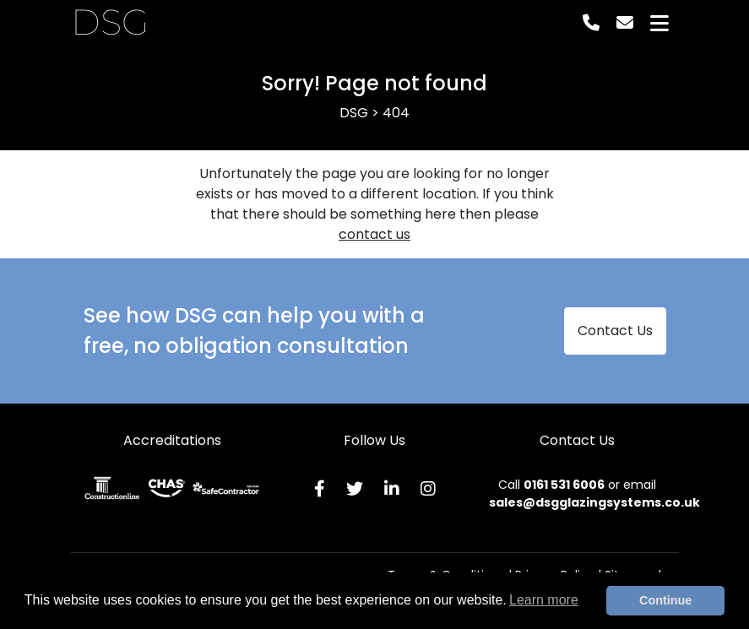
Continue (665, 600)
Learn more (543, 600)
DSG (110, 23)
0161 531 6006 (564, 484)
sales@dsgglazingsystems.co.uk (594, 502)
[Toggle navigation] (659, 23)
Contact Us (615, 330)
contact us (374, 234)
